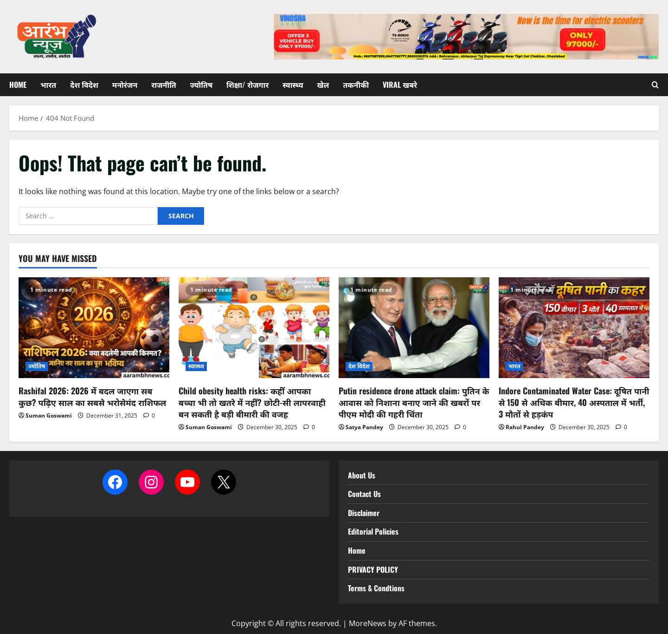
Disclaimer (363, 512)
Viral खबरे (400, 84)
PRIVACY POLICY (373, 569)
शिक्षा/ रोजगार (247, 84)
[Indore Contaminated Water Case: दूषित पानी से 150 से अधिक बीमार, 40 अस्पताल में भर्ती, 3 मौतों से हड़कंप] (574, 327)
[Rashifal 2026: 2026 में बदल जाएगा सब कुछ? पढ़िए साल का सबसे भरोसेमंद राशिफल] (94, 327)
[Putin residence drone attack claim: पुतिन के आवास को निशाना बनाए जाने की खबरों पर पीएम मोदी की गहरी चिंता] (414, 327)
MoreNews (367, 623)
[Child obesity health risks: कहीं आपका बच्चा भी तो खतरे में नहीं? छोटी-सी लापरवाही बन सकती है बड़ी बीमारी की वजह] (254, 327)
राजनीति (163, 84)
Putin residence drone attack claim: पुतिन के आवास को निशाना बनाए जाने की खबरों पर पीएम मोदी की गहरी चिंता (414, 402)
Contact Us (364, 493)
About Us (361, 475)
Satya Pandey (364, 427)
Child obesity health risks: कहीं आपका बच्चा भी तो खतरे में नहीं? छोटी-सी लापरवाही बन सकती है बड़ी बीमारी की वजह (252, 402)
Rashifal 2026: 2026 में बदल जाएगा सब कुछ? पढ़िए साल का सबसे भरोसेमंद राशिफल (92, 396)
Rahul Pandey (525, 427)
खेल (323, 84)
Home (17, 84)
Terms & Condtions (376, 588)
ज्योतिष (201, 84)
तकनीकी (356, 84)
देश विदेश (84, 84)
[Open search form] (655, 85)
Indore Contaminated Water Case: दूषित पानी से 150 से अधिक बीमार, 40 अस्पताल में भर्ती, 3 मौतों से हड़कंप (574, 402)
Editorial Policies (373, 531)
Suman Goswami (49, 415)
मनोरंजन (124, 84)
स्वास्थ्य (293, 84)
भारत (48, 84)
